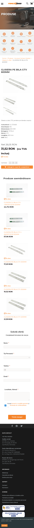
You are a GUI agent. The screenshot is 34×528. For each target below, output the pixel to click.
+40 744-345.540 (7, 436)
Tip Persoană (8, 353)
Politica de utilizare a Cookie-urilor (13, 495)
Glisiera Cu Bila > (7, 60)
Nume (6, 343)
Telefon (6, 366)
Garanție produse (7, 475)
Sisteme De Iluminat (30, 42)
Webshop (5, 472)
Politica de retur (7, 477)
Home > (4, 58)
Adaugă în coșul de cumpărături (17, 167)
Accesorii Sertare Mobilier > (23, 58)
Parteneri (5, 487)
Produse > (11, 58)
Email (6, 376)
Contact (4, 485)
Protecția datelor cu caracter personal (14, 500)
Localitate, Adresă (11, 389)
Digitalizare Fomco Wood (10, 502)
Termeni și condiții (8, 497)
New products (4, 35)
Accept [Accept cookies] (4, 525)
